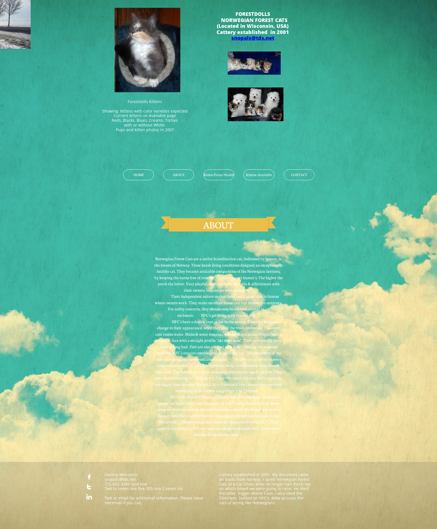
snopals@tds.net (252, 38)
